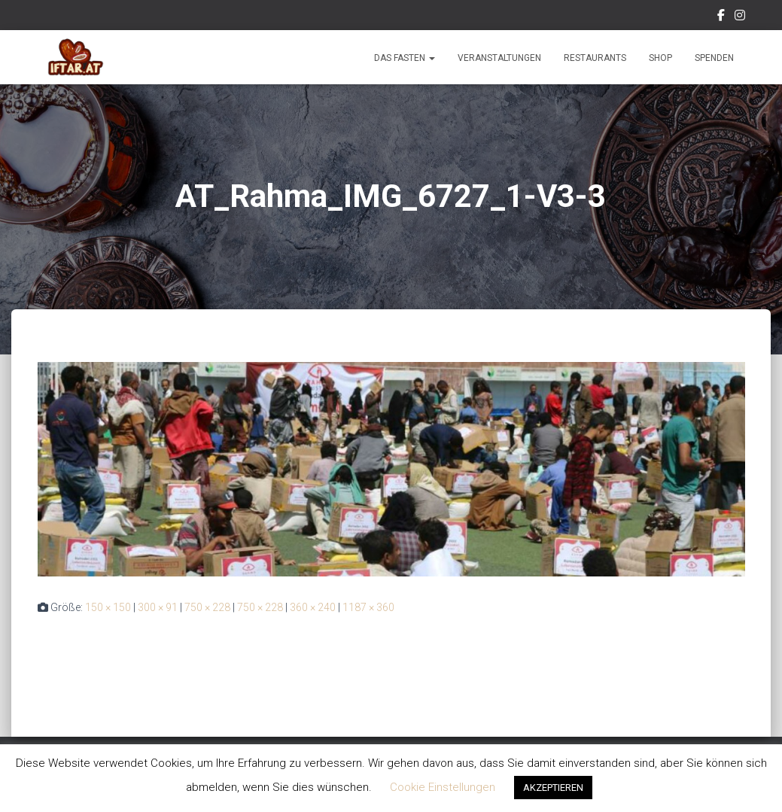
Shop (660, 58)
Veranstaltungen (499, 58)
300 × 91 (158, 607)
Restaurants (595, 58)
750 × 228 (207, 607)
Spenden (714, 58)
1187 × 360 (368, 607)
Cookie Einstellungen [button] (442, 787)
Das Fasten (404, 58)
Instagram (740, 17)
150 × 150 (108, 607)
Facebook (721, 17)
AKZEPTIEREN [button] (553, 787)
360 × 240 (313, 607)
